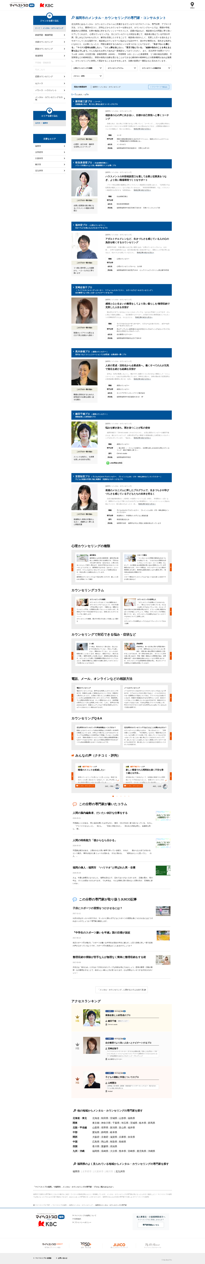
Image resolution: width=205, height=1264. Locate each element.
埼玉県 (124, 1123)
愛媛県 (104, 1146)
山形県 (122, 1118)
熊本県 (122, 1151)
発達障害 (39, 56)
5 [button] (129, 797)
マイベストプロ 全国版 (43, 1258)
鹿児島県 (141, 1151)
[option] (97, 567)
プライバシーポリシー (82, 1222)
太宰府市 (39, 152)
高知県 (113, 1146)
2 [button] (117, 797)
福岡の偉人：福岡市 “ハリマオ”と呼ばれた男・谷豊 (104, 867)
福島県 (131, 1118)
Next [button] (171, 567)
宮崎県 (131, 1151)
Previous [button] (72, 567)
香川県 (95, 1146)
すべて (37, 28)
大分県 (113, 1151)
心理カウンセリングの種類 (82, 68)
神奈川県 (106, 1123)
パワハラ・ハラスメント (46, 90)
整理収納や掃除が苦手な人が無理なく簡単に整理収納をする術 (109, 957)
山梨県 (95, 1127)
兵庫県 (122, 1137)
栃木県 (142, 1123)
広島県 (95, 1141)
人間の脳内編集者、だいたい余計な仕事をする (100, 812)
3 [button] (121, 797)
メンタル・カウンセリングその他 (49, 98)
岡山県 (104, 1141)
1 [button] (113, 797)
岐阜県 (113, 1132)
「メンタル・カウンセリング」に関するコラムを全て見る (121, 990)
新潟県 (113, 1127)
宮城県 (113, 1118)
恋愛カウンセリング (44, 76)
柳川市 (38, 164)
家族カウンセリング (44, 49)
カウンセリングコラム (115, 68)
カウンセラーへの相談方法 (151, 68)
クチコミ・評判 (78, 76)
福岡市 (76, 1171)
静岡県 (104, 1132)
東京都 (95, 1123)
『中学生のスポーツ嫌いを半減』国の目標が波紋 (103, 932)
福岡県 (95, 1151)
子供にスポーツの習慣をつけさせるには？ (97, 908)
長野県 (104, 1127)
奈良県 (131, 1137)
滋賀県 (113, 1137)
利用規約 (77, 1219)
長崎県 (104, 1151)
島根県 (122, 1141)
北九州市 (120, 1171)
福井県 (131, 1127)
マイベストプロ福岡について (85, 1215)
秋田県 (104, 1118)
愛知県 (95, 1132)
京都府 (104, 1137)
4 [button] (125, 797)
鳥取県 (113, 1141)
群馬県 (151, 1123)
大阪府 (95, 1137)
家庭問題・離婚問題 (44, 35)
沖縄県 (151, 1151)
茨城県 (133, 1123)
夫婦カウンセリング (44, 42)
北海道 (95, 1118)
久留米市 (39, 158)
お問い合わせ (62, 1258)
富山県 (122, 1127)
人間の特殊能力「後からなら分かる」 (95, 840)
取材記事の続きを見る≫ (142, 129)
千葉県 (115, 1123)
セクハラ (39, 83)
